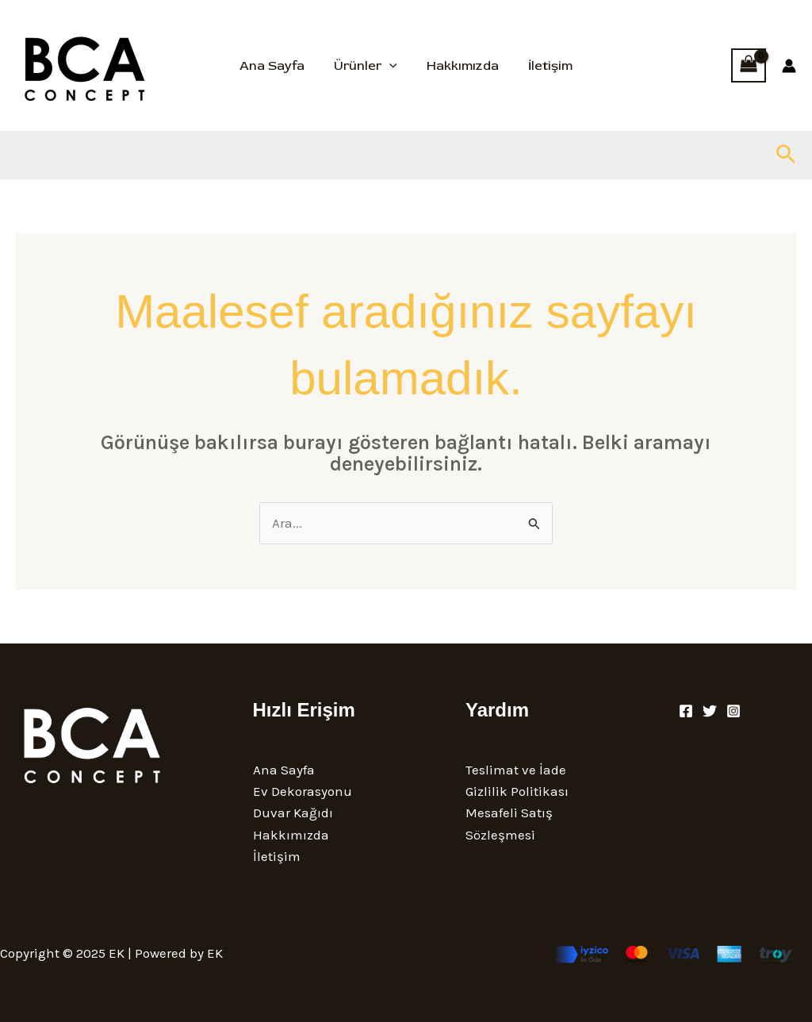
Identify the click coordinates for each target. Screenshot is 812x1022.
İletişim (544, 66)
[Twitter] (710, 711)
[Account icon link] (789, 66)
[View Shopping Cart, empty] (748, 65)
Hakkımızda (460, 66)
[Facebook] (686, 711)
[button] (786, 155)
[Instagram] (733, 711)
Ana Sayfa (278, 66)
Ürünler (368, 66)
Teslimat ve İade (515, 770)
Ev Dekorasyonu (302, 791)
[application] (392, 66)
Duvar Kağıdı (293, 812)
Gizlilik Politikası (517, 791)
